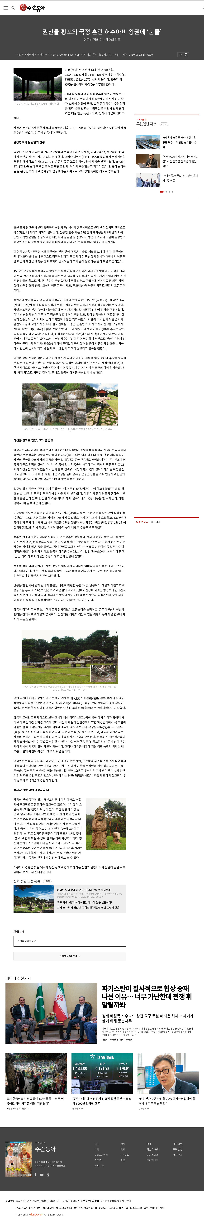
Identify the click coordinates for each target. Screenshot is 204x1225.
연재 (149, 1144)
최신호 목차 (153, 1149)
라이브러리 (153, 1155)
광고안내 (177, 1155)
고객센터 (64, 1201)
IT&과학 (124, 1155)
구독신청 (177, 1149)
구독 (48, 881)
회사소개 (20, 1201)
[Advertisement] (62, 199)
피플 (122, 1160)
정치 (96, 1144)
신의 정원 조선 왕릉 (27, 881)
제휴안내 (54, 1201)
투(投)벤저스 (146, 123)
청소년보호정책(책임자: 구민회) (116, 1201)
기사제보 (177, 1144)
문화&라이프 (101, 1155)
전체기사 (99, 1165)
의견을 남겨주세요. (26, 941)
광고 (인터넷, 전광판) (37, 1201)
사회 (96, 1149)
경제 (122, 1144)
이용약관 (75, 1201)
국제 (122, 1149)
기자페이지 (153, 1160)
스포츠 (98, 1160)
